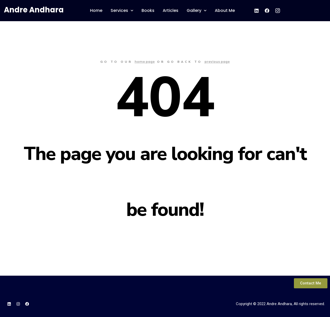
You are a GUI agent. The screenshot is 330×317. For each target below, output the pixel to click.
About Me (225, 10)
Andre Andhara (34, 10)
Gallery (197, 10)
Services (122, 10)
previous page (217, 61)
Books (148, 10)
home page (145, 61)
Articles (170, 10)
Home (96, 10)
